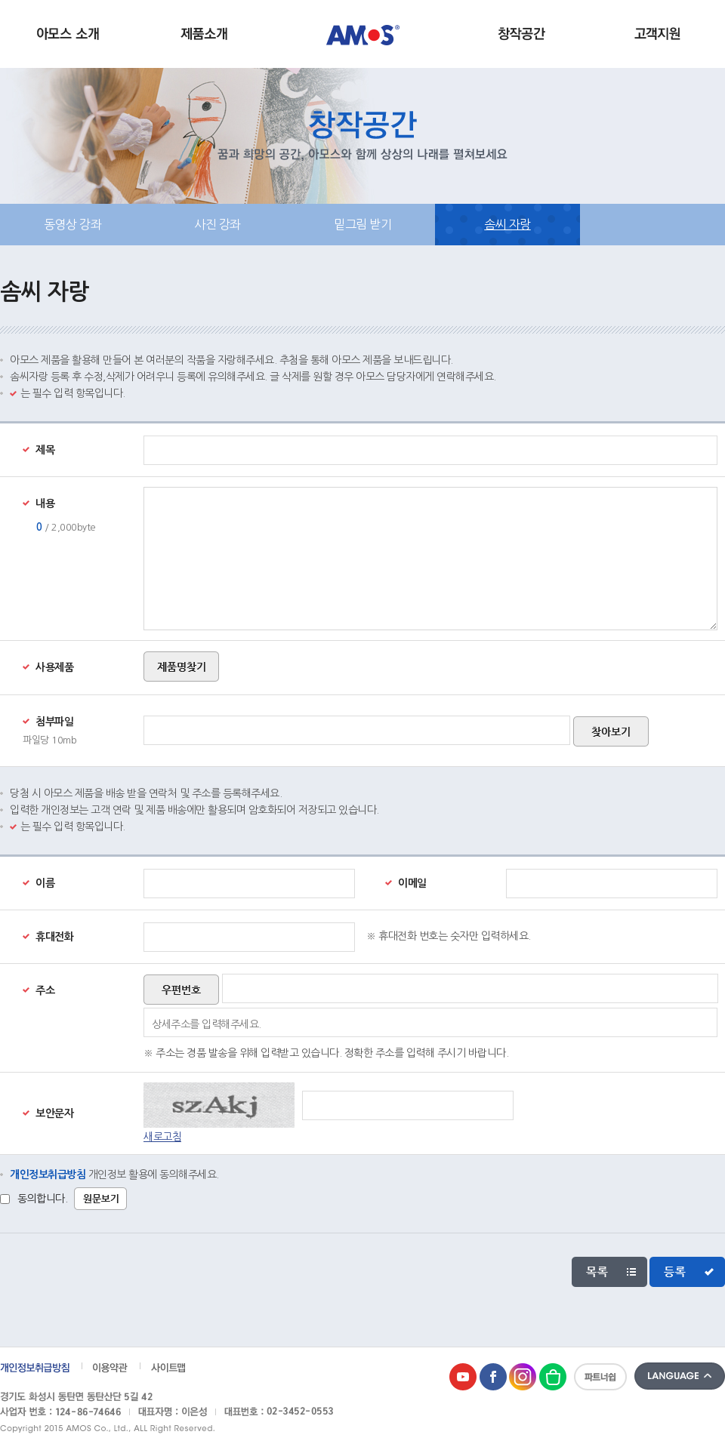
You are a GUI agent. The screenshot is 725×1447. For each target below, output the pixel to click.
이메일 (406, 883)
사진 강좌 (217, 224)
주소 (38, 990)
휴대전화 (48, 936)
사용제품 (48, 667)
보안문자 (48, 1113)
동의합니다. (42, 1198)
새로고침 (162, 1136)
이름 (38, 883)
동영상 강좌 (72, 224)
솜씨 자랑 (507, 224)
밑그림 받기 (362, 224)
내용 (38, 503)
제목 (38, 450)
